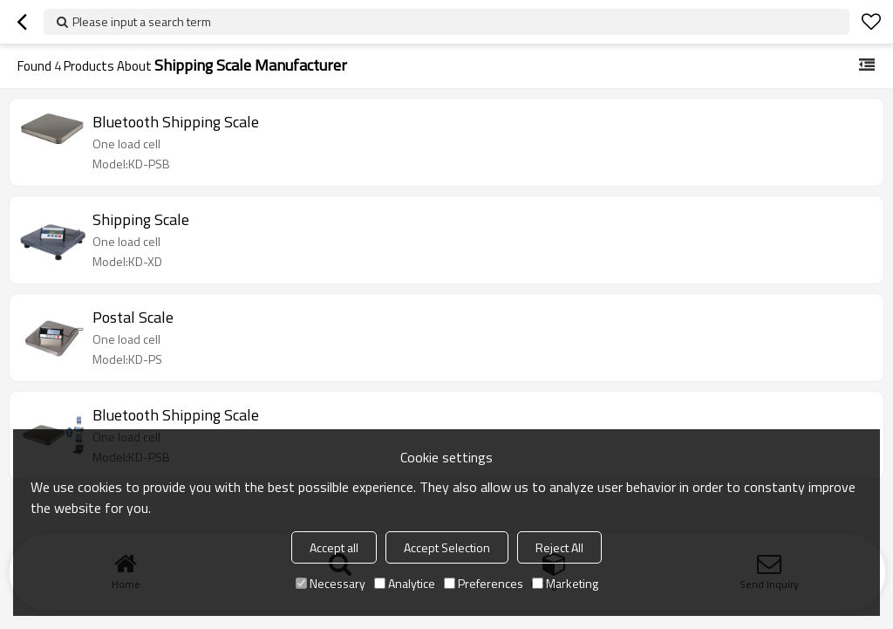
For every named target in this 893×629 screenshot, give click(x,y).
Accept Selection (447, 547)
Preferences (483, 583)
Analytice (404, 583)
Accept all (334, 547)
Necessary (330, 583)
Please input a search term (141, 21)
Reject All (559, 547)
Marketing (565, 583)
